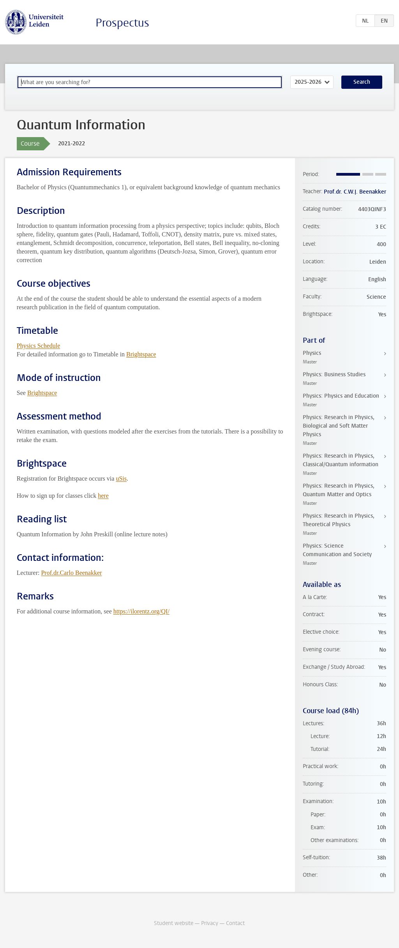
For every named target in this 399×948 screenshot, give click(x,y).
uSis (121, 478)
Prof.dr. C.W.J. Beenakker (355, 192)
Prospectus (122, 23)
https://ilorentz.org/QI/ (141, 611)
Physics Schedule (38, 345)
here (103, 495)
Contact (235, 923)
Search (361, 82)
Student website (173, 923)
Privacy (209, 923)
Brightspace (141, 354)
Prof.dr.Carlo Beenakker (71, 572)
